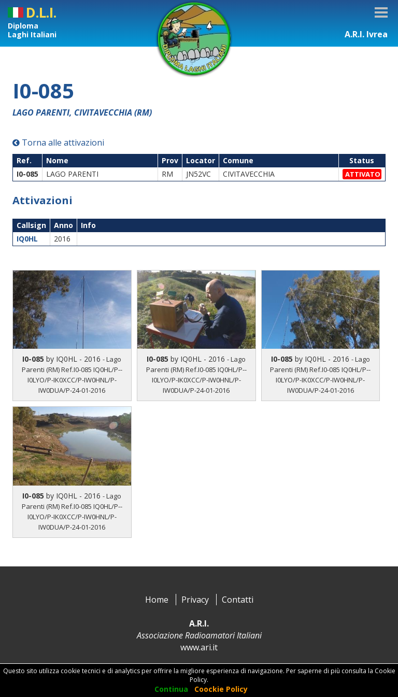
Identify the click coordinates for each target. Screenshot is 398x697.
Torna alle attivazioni (58, 142)
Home (156, 599)
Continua (171, 689)
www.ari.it (199, 647)
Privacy (195, 599)
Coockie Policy (221, 689)
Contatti (237, 599)
